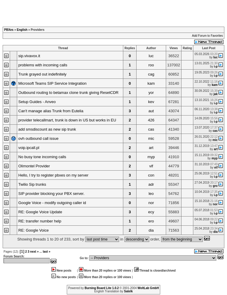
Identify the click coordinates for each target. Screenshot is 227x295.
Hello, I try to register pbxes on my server (53, 175)
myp (151, 157)
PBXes (9, 29)
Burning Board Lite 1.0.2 (102, 288)
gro (215, 185)
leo (151, 193)
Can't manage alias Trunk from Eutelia (50, 111)
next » (34, 251)
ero (151, 221)
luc (151, 56)
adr (151, 184)
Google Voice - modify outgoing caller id (52, 203)
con (151, 175)
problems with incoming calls (42, 65)
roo (151, 65)
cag (151, 74)
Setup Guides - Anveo (37, 102)
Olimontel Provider (34, 166)
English (22, 29)
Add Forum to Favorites (207, 35)
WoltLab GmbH (148, 288)
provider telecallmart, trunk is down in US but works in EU (67, 120)
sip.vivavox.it (29, 56)
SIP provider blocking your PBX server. (51, 193)
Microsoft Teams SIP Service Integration (52, 83)
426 (151, 120)
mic (151, 138)
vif (151, 166)
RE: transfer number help (39, 221)
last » (47, 251)
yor (151, 92)
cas (151, 129)
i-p (216, 66)
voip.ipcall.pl (28, 147)
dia (151, 230)
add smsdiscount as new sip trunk (47, 129)
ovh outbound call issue (38, 138)
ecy (151, 212)
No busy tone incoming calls (42, 157)
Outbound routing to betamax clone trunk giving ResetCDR (68, 92)
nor (151, 203)
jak (215, 94)
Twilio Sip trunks (32, 184)
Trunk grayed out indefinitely (42, 74)
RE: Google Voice (33, 230)
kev (151, 102)
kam (151, 83)
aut (151, 111)
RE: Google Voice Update (40, 212)
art (151, 147)
